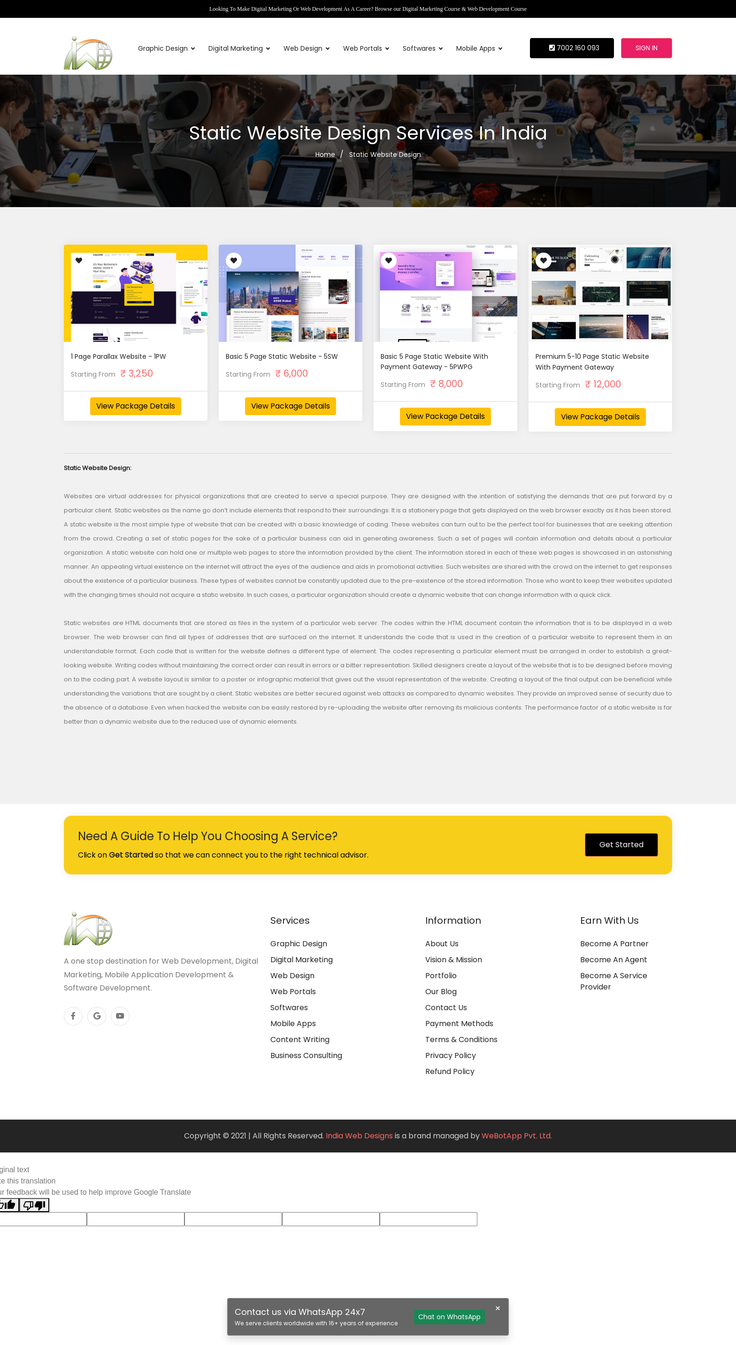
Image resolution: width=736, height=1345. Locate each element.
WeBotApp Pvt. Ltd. (517, 1135)
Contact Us (446, 1007)
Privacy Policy (450, 1055)
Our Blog (441, 991)
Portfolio (441, 975)
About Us (442, 943)
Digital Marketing (238, 48)
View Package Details (135, 406)
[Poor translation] (34, 1205)
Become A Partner (614, 943)
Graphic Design (166, 48)
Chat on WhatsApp (449, 1317)
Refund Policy (450, 1071)
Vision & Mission (453, 959)
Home (325, 154)
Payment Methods (459, 1023)
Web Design (306, 48)
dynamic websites (486, 693)
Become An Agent (613, 959)
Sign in (647, 48)
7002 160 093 (574, 48)
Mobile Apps (479, 48)
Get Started (621, 844)
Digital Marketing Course (431, 9)
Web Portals (366, 48)
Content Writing (300, 1039)
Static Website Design (385, 154)
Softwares (422, 48)
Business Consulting (306, 1055)
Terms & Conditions (461, 1039)
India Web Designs (359, 1135)
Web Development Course (497, 9)
